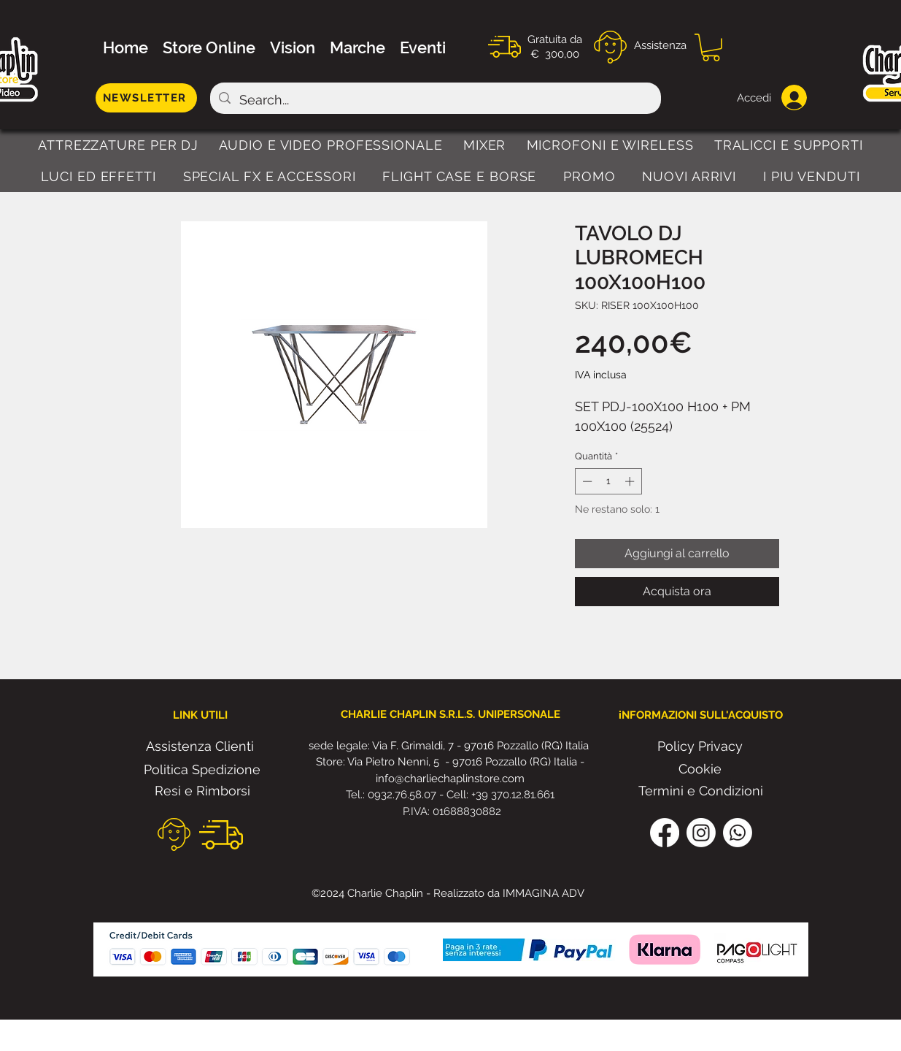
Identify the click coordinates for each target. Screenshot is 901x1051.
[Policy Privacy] (700, 746)
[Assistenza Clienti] (199, 746)
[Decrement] (586, 481)
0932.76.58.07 (403, 794)
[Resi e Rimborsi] (202, 791)
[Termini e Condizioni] (700, 791)
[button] (711, 47)
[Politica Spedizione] (202, 769)
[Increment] (631, 481)
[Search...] (434, 100)
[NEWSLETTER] (146, 97)
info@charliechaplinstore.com (450, 778)
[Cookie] (700, 769)
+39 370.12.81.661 (512, 794)
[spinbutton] (608, 481)
